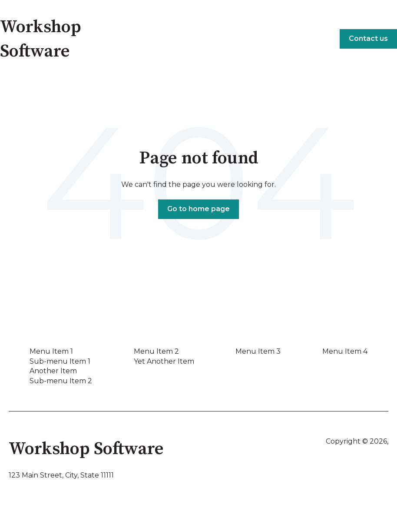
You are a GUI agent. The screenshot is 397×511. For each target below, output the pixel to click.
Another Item (53, 371)
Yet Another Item (164, 361)
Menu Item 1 (51, 351)
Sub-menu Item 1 (60, 361)
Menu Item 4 (344, 351)
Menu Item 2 (156, 351)
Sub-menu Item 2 (61, 381)
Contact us (368, 38)
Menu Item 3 (258, 351)
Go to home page (198, 209)
